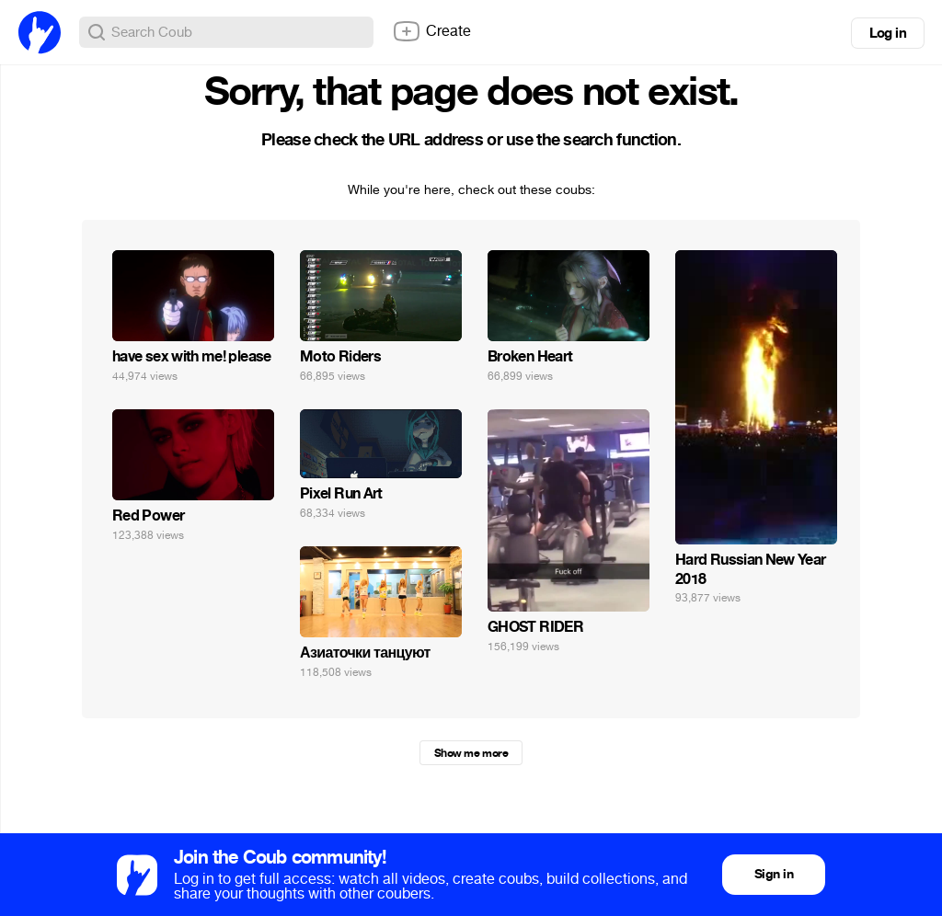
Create (431, 31)
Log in (887, 33)
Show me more (471, 753)
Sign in (773, 874)
